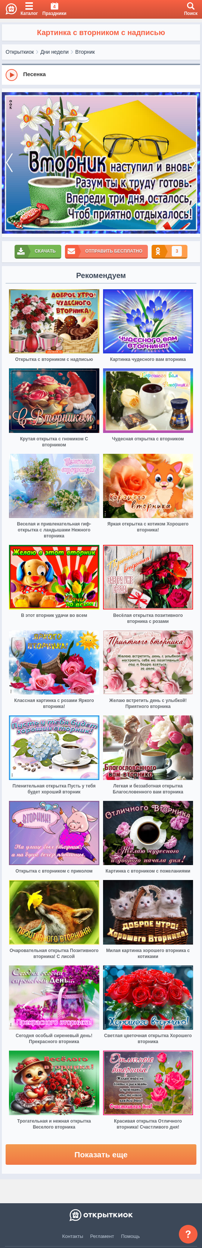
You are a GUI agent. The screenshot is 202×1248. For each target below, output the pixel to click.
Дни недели (54, 52)
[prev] (9, 163)
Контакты (72, 1236)
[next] (192, 163)
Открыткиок (20, 52)
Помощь (130, 1236)
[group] (101, 75)
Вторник (85, 52)
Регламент (102, 1236)
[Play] (12, 75)
